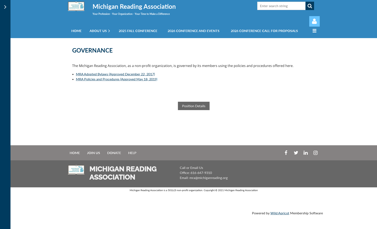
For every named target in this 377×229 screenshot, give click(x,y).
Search (310, 6)
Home (75, 153)
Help (132, 153)
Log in (314, 21)
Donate (114, 153)
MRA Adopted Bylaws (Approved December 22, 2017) (115, 74)
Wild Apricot (279, 213)
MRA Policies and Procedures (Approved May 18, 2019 (116, 79)
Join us (93, 153)
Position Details (193, 106)
